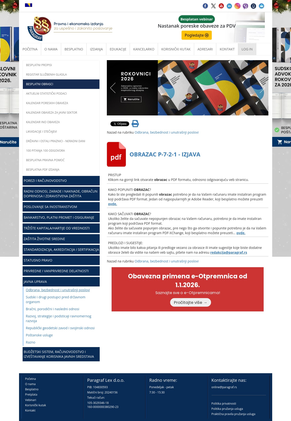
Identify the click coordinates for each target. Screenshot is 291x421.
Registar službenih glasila (46, 75)
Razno (30, 342)
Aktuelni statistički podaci (46, 94)
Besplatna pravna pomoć (45, 160)
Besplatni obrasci (39, 84)
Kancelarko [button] (143, 49)
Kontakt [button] (227, 49)
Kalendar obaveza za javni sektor (51, 113)
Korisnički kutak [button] (176, 49)
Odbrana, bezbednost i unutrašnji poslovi (58, 290)
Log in (247, 49)
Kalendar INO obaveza (43, 122)
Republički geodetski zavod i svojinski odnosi (60, 328)
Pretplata (31, 394)
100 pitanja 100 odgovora (45, 151)
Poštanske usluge (39, 335)
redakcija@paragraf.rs (228, 252)
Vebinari (30, 400)
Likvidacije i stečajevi (41, 132)
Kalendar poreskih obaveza (47, 103)
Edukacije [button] (118, 49)
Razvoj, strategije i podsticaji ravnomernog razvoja (58, 318)
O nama (51, 49)
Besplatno (73, 49)
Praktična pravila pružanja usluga (234, 414)
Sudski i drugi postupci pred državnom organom (55, 299)
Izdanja (96, 49)
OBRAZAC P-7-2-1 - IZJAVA (164, 154)
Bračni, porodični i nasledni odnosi (52, 309)
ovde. (112, 204)
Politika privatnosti (224, 404)
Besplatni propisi (39, 65)
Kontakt (30, 410)
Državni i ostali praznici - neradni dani (55, 141)
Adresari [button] (205, 49)
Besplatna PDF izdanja (42, 170)
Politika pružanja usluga (227, 409)
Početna (30, 49)
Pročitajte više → (190, 302)
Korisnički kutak (35, 405)
